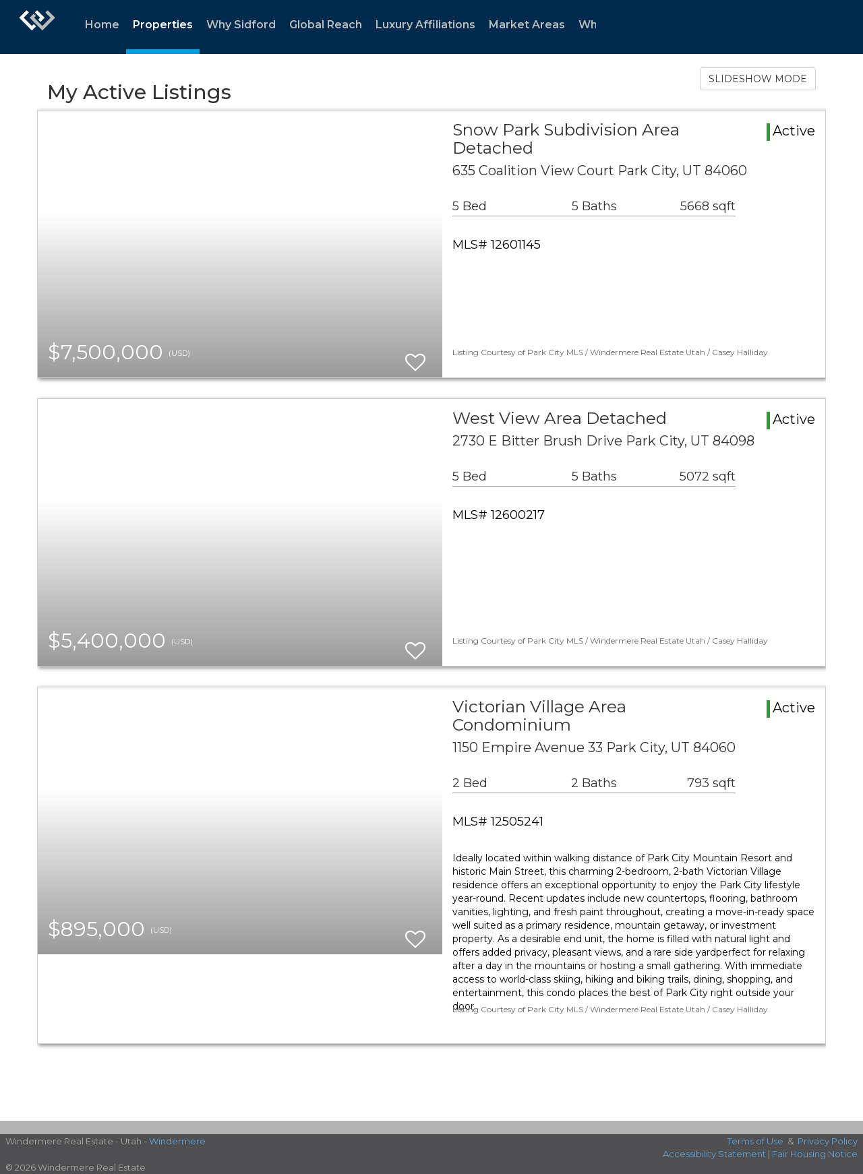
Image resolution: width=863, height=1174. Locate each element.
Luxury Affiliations (425, 24)
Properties (163, 24)
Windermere (177, 1141)
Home (102, 24)
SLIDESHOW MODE (758, 79)
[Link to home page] (37, 27)
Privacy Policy (828, 1141)
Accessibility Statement (714, 1153)
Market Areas (527, 24)
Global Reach (325, 24)
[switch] (415, 356)
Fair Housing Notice (815, 1153)
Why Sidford (241, 24)
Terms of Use (755, 1141)
